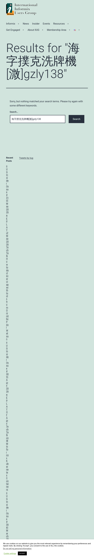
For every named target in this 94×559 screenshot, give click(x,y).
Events (46, 23)
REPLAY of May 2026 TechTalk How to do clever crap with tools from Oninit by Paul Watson (7, 277)
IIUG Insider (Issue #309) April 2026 (7, 367)
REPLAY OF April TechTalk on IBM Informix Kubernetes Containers (7, 442)
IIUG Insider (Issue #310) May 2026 (7, 189)
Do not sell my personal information (17, 548)
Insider (36, 23)
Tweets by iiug (26, 158)
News (26, 23)
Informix (10, 23)
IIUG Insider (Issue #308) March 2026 (7, 517)
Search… (14, 112)
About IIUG (33, 29)
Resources (59, 23)
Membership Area (56, 29)
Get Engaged (13, 29)
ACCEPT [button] (22, 553)
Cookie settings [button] (10, 553)
